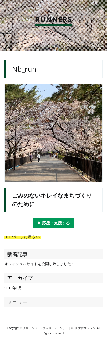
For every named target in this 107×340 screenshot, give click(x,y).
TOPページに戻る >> (22, 237)
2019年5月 (13, 288)
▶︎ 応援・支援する (53, 223)
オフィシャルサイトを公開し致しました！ (39, 264)
